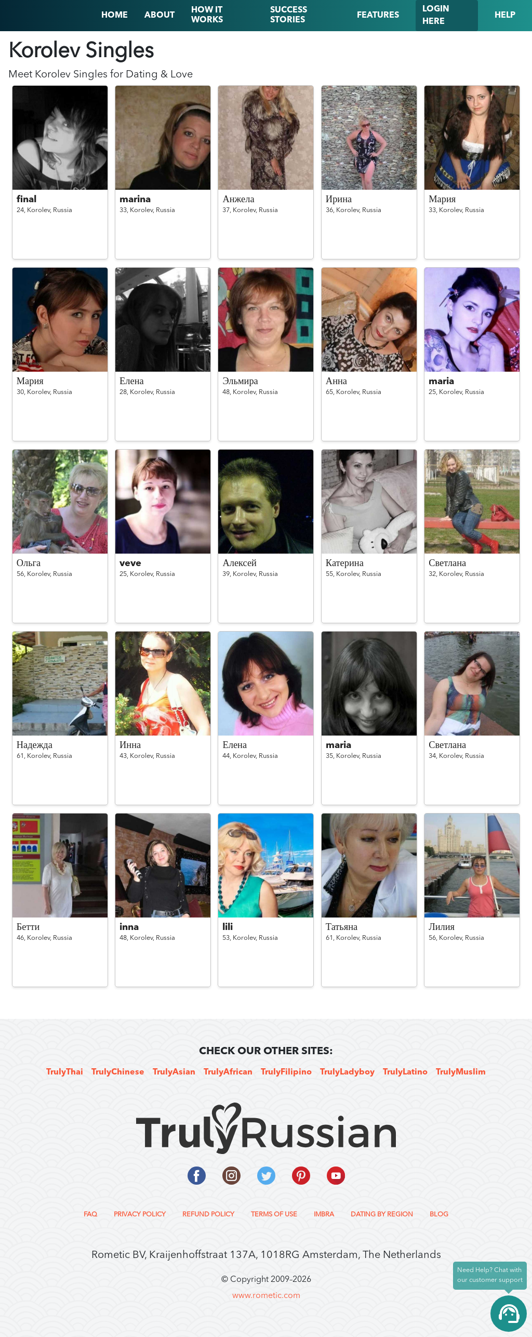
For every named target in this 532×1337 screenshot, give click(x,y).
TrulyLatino (405, 1072)
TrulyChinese (117, 1072)
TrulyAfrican (228, 1072)
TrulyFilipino (286, 1072)
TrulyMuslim (461, 1072)
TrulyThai (64, 1072)
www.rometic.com (266, 1296)
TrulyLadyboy (347, 1072)
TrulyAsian (174, 1072)
